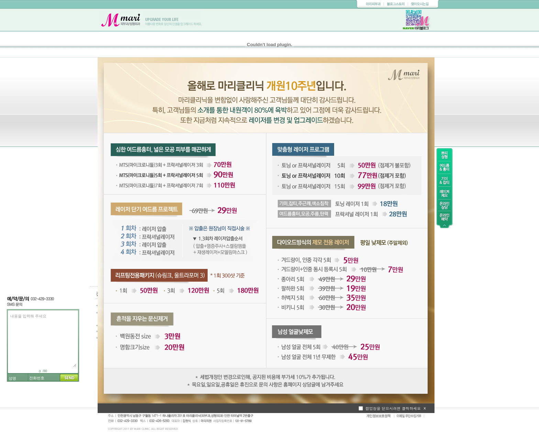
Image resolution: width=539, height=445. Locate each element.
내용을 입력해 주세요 (42, 339)
